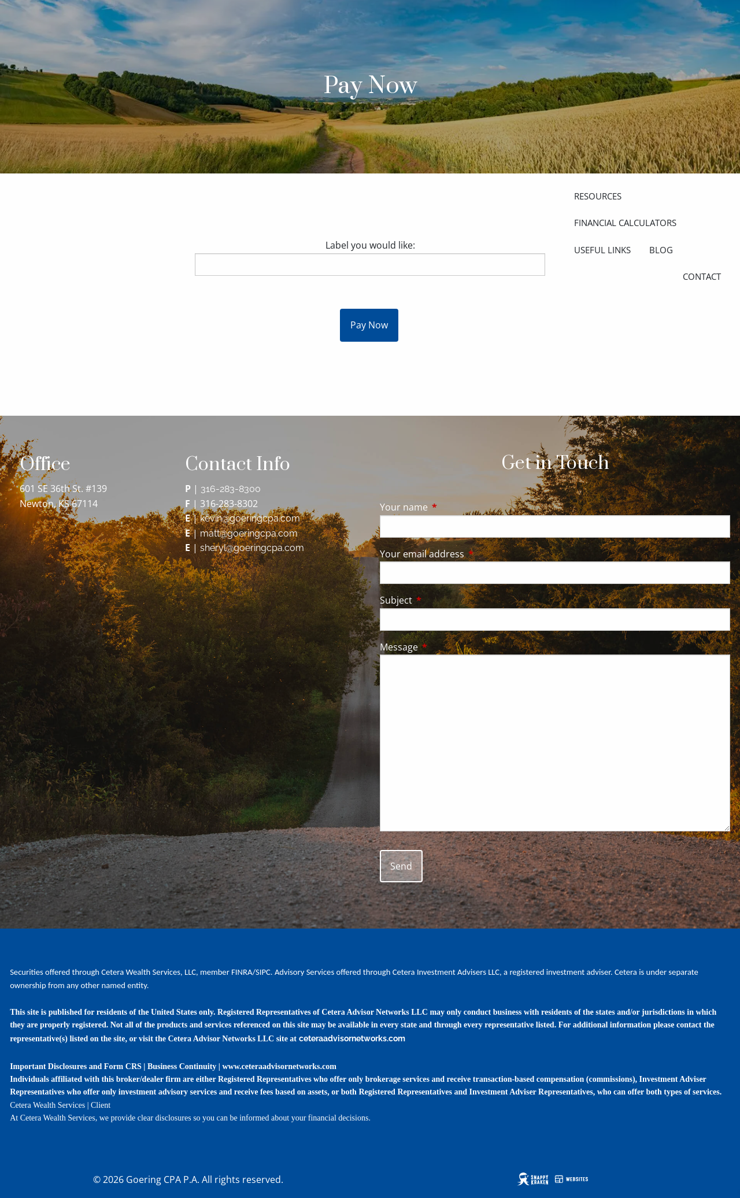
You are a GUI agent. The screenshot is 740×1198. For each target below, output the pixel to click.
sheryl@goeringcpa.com (252, 547)
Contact (702, 276)
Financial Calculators (625, 222)
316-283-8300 (231, 488)
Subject (442, 600)
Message (445, 647)
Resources (597, 196)
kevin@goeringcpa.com (250, 518)
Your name (450, 507)
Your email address (468, 554)
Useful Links (602, 250)
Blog (661, 250)
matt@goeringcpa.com (249, 533)
